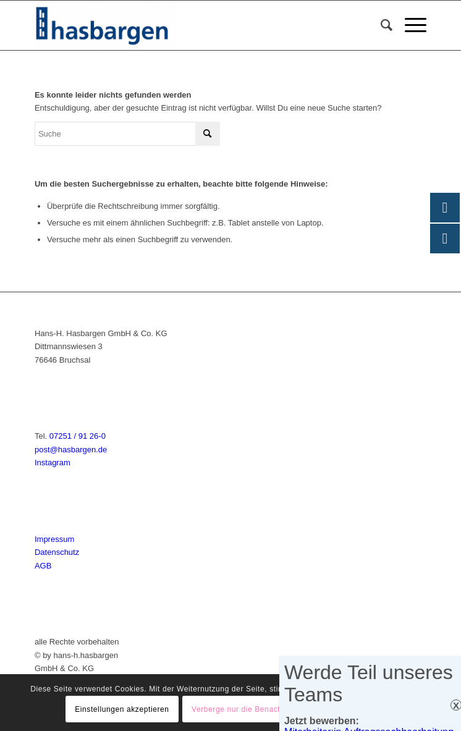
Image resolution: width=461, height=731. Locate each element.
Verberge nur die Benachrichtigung (255, 709)
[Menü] (409, 25)
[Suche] (380, 25)
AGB (43, 565)
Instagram (52, 462)
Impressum (54, 539)
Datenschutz (57, 552)
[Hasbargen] (191, 25)
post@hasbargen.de (71, 449)
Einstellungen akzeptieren (122, 709)
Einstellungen (365, 709)
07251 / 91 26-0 (77, 436)
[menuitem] (380, 25)
